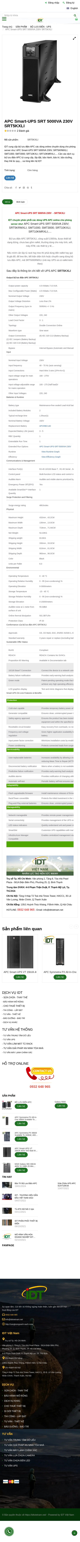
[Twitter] (20, 187)
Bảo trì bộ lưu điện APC (26, 1183)
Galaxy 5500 (60, 1102)
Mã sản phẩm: (11, 140)
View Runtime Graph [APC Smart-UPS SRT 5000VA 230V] (51, 452)
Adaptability (12, 785)
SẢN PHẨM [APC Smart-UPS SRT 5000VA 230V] (21, 27)
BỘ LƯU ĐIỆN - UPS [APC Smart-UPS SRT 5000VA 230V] (40, 27)
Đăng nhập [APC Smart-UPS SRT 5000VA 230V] (52, 3)
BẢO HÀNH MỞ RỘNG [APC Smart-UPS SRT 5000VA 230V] (13, 1002)
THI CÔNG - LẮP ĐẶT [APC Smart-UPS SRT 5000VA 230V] (13, 1010)
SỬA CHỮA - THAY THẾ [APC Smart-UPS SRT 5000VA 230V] (15, 997)
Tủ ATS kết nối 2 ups (24, 1209)
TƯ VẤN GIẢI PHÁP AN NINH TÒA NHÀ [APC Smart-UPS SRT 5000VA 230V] (23, 1048)
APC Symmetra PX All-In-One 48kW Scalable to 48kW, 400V (26, 1119)
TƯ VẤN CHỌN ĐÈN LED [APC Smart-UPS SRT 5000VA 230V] (17, 1460)
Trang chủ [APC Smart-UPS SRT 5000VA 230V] (7, 27)
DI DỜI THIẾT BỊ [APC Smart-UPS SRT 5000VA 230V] (12, 1411)
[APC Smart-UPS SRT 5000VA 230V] (28, 187)
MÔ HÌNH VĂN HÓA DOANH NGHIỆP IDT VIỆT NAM (24, 1237)
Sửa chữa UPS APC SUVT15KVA (67, 1184)
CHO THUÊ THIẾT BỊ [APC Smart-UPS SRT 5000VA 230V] (14, 1006)
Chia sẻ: (8, 187)
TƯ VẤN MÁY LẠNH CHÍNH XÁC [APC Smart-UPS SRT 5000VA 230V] (17, 1052)
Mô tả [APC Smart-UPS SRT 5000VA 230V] (7, 202)
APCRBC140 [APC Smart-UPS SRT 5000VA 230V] (45, 426)
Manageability (13, 807)
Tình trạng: (10, 170)
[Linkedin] (24, 187)
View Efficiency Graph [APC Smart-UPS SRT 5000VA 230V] (51, 457)
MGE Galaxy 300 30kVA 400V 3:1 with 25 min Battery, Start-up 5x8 (25, 1166)
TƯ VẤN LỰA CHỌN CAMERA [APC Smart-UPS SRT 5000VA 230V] (19, 1455)
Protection (12, 700)
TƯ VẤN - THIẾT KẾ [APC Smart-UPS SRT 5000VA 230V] (12, 1014)
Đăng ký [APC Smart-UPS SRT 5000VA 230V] (68, 3)
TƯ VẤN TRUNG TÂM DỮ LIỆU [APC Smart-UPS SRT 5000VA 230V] (17, 1035)
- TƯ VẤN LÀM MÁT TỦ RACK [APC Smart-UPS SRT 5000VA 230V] (17, 1044)
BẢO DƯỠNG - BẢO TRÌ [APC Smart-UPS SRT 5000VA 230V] (14, 1018)
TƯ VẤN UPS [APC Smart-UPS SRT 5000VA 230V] (11, 1466)
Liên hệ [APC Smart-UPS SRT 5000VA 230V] (10, 178)
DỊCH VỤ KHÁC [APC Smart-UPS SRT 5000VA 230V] (10, 1022)
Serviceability (13, 749)
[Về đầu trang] (74, 1533)
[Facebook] (16, 187)
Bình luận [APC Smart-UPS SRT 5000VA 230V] (21, 202)
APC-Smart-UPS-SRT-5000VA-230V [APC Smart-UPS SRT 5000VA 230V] (55, 446)
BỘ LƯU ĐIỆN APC (23, 1102)
